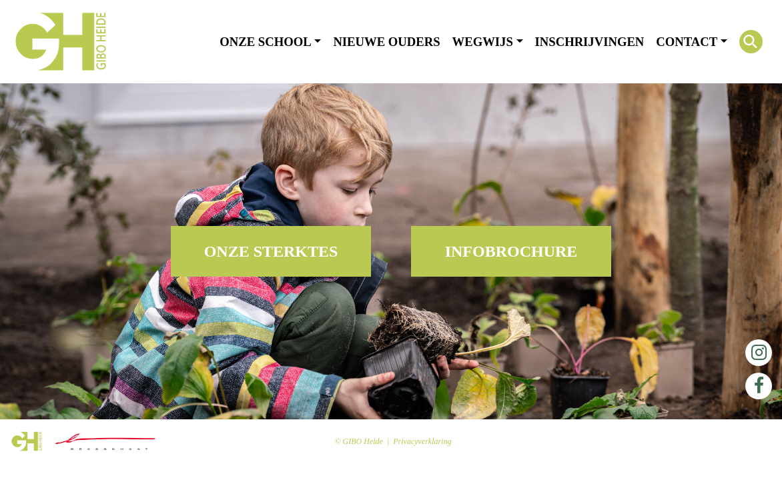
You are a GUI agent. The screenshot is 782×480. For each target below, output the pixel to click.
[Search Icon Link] (751, 41)
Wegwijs (482, 42)
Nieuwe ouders (386, 42)
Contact (686, 42)
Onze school (265, 42)
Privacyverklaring (422, 441)
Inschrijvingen (590, 42)
